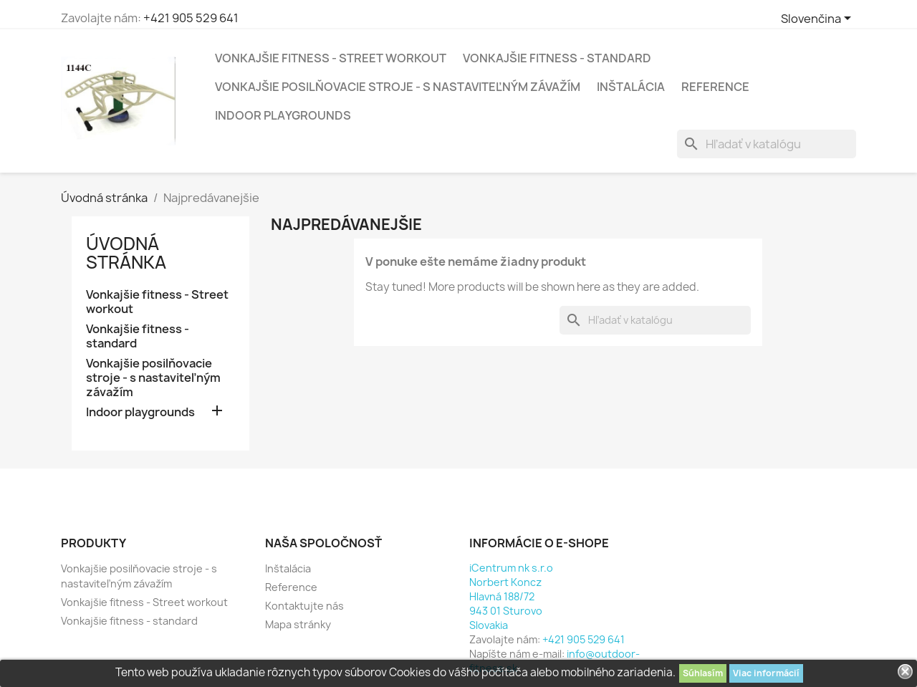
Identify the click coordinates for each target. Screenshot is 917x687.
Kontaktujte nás (304, 605)
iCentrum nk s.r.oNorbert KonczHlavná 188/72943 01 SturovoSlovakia (511, 596)
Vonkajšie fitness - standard (557, 58)
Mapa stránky (298, 624)
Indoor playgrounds (283, 115)
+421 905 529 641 (191, 18)
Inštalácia (631, 87)
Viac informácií (766, 673)
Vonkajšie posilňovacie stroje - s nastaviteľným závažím (397, 87)
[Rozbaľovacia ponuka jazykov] (818, 19)
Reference (715, 87)
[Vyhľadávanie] (766, 144)
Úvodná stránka (126, 252)
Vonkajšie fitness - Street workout (330, 58)
